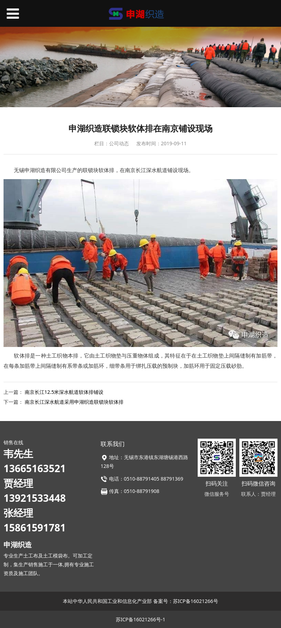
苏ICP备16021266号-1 (141, 619)
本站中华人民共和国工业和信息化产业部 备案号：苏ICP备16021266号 (140, 601)
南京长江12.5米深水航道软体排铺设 (64, 392)
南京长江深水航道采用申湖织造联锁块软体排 (74, 401)
